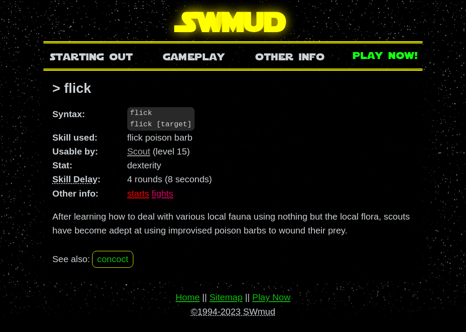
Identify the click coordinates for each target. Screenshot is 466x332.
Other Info (290, 56)
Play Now (271, 297)
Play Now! (386, 54)
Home (187, 297)
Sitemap (225, 297)
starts (138, 194)
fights (162, 194)
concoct (113, 260)
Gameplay (194, 56)
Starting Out (91, 56)
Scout (138, 152)
